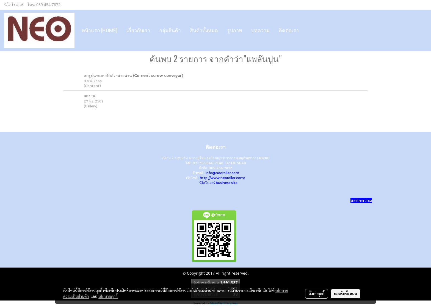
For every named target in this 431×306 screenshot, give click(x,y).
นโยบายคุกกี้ (108, 296)
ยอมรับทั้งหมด (345, 293)
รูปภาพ (234, 30)
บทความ (260, 30)
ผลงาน (89, 95)
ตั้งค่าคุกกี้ (316, 293)
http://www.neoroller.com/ (222, 178)
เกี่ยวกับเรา (138, 30)
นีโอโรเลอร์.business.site (218, 183)
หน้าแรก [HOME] (99, 30)
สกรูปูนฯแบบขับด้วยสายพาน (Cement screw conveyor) (133, 75)
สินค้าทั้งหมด (204, 30)
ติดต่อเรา (289, 30)
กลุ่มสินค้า (170, 30)
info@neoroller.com (222, 173)
